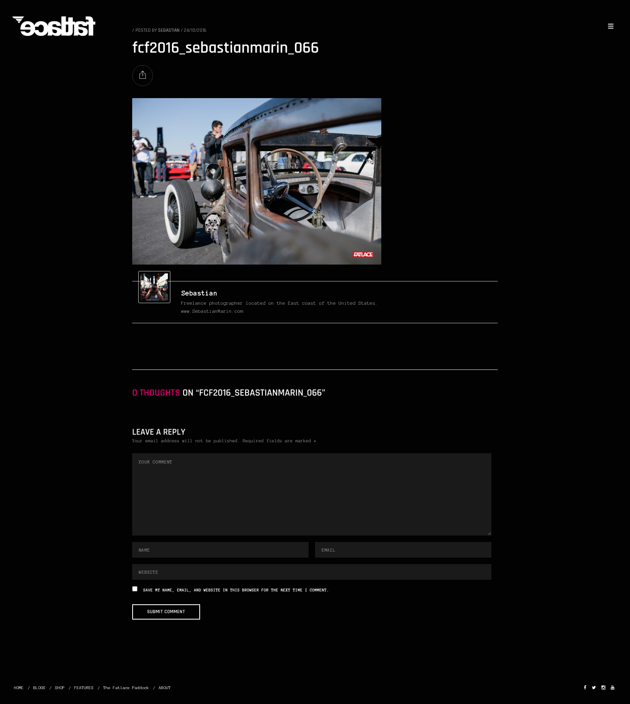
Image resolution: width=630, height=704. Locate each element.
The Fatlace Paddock (126, 688)
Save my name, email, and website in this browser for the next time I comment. (236, 590)
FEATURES (84, 688)
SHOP (60, 688)
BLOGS (39, 688)
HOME (19, 688)
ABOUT (165, 688)
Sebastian (199, 293)
